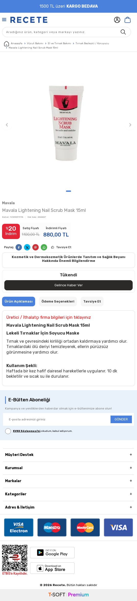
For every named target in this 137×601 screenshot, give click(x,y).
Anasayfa (13, 43)
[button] (68, 191)
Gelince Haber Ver (68, 285)
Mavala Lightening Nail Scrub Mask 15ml (33, 47)
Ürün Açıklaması (19, 301)
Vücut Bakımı (35, 43)
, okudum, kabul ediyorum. (39, 431)
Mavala (8, 203)
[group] (68, 122)
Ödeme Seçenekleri (58, 301)
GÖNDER (121, 419)
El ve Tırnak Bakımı (59, 43)
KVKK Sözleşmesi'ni (26, 431)
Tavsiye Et (63, 247)
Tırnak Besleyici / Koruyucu (92, 43)
